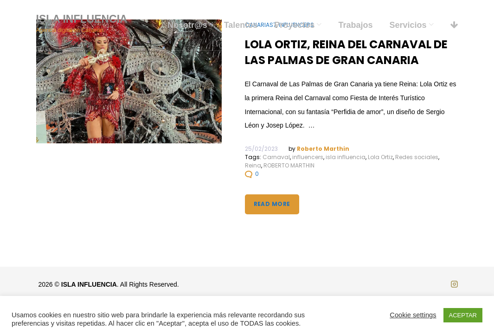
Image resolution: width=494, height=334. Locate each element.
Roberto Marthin (323, 149)
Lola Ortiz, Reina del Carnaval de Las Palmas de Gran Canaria (346, 52)
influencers (307, 157)
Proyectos (294, 25)
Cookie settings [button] (413, 315)
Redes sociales (416, 157)
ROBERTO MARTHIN (288, 165)
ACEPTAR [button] (463, 315)
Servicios (407, 25)
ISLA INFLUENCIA (82, 19)
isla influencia (346, 157)
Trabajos (355, 25)
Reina (253, 165)
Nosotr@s (187, 25)
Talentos (241, 25)
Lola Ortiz (380, 157)
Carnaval (276, 157)
